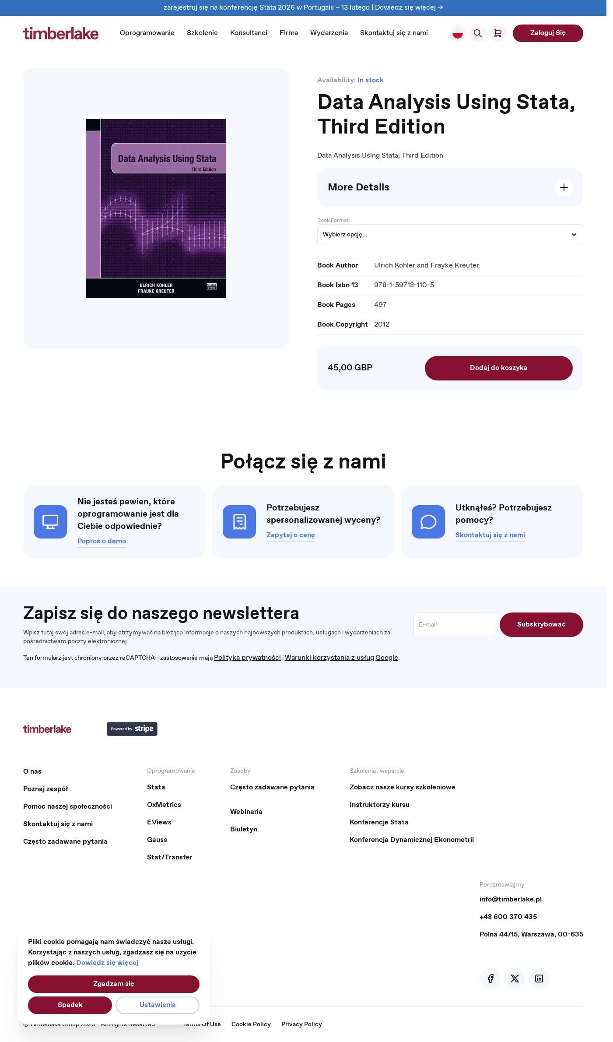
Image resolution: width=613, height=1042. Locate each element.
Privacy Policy (301, 1024)
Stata (156, 787)
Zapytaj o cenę (290, 535)
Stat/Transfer (169, 857)
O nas (32, 771)
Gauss (157, 840)
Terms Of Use (202, 1024)
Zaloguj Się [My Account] (548, 33)
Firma (289, 33)
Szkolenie (202, 33)
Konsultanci (248, 33)
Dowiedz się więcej (107, 963)
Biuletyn (243, 829)
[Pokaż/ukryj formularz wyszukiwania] (478, 33)
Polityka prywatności (247, 657)
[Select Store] (457, 33)
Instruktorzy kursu (380, 805)
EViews (159, 822)
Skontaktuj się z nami (394, 33)
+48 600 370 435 (508, 917)
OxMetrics (164, 805)
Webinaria (246, 812)
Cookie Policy (251, 1024)
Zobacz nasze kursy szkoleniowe (402, 787)
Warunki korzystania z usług (329, 657)
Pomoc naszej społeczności (67, 806)
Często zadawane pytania (65, 841)
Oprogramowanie (147, 33)
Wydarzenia (329, 33)
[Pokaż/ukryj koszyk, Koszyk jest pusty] (498, 33)
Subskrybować (541, 624)
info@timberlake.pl (511, 899)
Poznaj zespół (45, 789)
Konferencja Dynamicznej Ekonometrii (412, 840)
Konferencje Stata (379, 822)
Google (386, 657)
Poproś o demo (101, 541)
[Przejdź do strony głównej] (60, 33)
